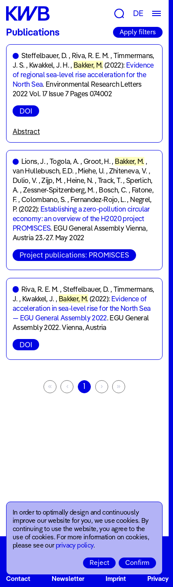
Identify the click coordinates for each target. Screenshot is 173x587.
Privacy (158, 578)
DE (138, 13)
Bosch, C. (113, 190)
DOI (26, 111)
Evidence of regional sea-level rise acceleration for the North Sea (83, 74)
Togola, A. (64, 161)
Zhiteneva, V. (128, 170)
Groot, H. (96, 161)
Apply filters (138, 32)
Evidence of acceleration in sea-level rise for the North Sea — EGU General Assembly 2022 (81, 308)
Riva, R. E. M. (90, 55)
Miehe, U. (91, 170)
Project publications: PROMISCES (74, 255)
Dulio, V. (25, 180)
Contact (18, 578)
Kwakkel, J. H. (49, 65)
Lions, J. (33, 161)
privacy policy (74, 545)
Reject (99, 562)
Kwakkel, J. (38, 298)
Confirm (137, 562)
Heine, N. (80, 180)
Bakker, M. (88, 65)
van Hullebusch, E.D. (43, 170)
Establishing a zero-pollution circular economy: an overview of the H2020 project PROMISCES (81, 218)
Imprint (116, 578)
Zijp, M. (51, 180)
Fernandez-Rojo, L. (98, 199)
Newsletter (68, 578)
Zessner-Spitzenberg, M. (58, 190)
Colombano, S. (43, 199)
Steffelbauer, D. (44, 55)
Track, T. (110, 180)
